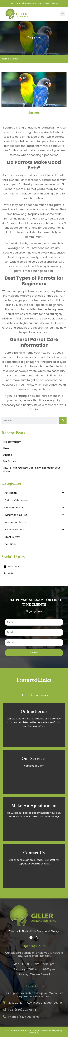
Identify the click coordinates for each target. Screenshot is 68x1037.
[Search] (63, 420)
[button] (62, 13)
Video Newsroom (14, 529)
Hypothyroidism (12, 442)
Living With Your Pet (15, 515)
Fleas (6, 448)
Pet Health (10, 493)
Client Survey (12, 537)
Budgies (7, 455)
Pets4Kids (10, 544)
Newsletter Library (15, 522)
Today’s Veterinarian (16, 500)
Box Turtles (9, 461)
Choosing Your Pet (14, 507)
